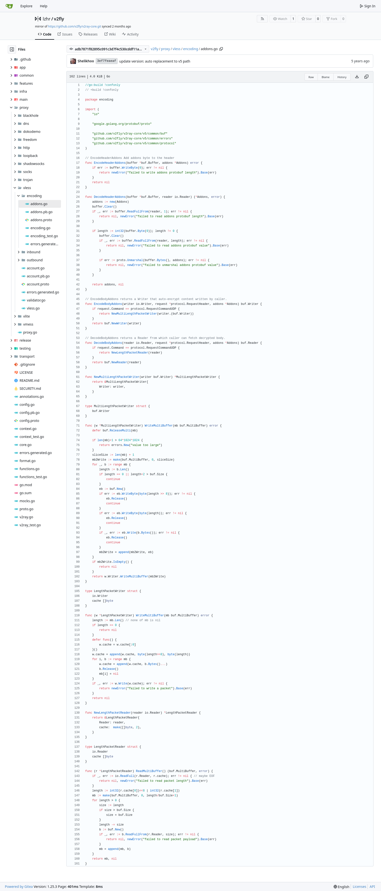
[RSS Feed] (262, 18)
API (372, 886)
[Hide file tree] (12, 49)
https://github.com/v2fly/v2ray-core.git (74, 26)
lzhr (47, 18)
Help (43, 6)
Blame (326, 77)
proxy (165, 48)
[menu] (341, 886)
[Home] (9, 6)
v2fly (59, 18)
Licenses (359, 886)
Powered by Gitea (19, 886)
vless (177, 48)
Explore (26, 6)
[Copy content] (366, 77)
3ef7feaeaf (106, 61)
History (342, 77)
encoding (190, 48)
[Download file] (357, 77)
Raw (311, 77)
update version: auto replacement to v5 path (154, 61)
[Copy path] (221, 49)
